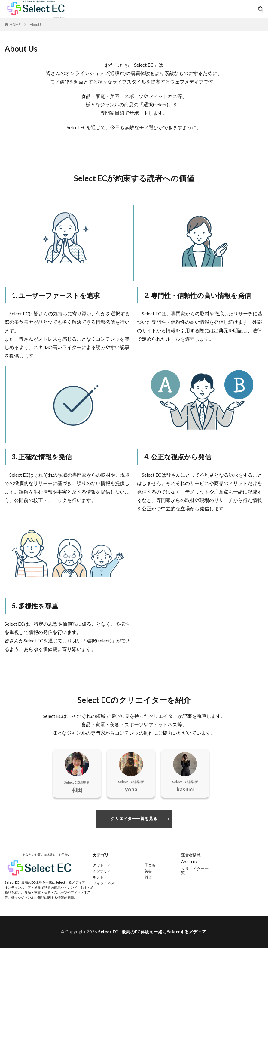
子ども (150, 865)
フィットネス (103, 883)
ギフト (98, 877)
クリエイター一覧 (195, 870)
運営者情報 (191, 854)
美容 (148, 871)
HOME (15, 24)
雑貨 (148, 877)
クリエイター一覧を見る (134, 818)
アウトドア (102, 865)
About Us (37, 24)
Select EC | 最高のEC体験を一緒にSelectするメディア (152, 931)
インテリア (102, 871)
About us (189, 861)
